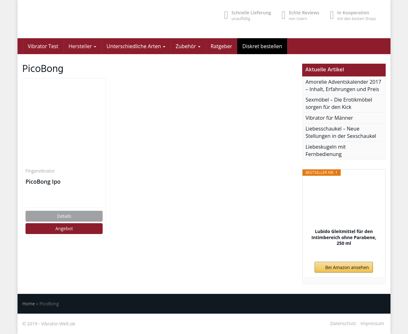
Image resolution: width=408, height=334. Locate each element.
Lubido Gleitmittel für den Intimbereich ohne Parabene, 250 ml (343, 237)
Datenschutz (343, 323)
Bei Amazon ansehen (347, 267)
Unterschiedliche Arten (135, 46)
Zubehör (188, 46)
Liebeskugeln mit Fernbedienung (326, 150)
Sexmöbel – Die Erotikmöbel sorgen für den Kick (339, 103)
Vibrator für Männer (329, 117)
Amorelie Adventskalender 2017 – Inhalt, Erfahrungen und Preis (344, 85)
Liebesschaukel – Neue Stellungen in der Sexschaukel (341, 132)
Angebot (64, 228)
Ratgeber (221, 46)
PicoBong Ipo (43, 181)
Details (64, 216)
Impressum (372, 323)
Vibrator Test (43, 46)
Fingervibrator (40, 171)
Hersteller (82, 46)
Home (28, 304)
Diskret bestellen (262, 46)
